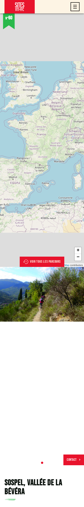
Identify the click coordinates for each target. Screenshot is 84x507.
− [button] (78, 257)
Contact (74, 460)
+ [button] (78, 250)
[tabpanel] (42, 294)
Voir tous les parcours (42, 261)
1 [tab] (42, 463)
